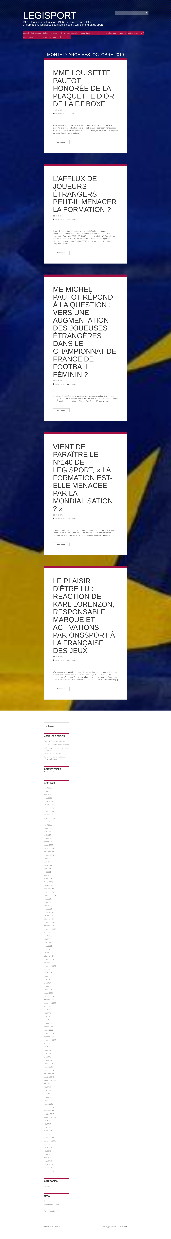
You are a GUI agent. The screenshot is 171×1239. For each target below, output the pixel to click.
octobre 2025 (49, 815)
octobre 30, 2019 (60, 110)
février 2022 (48, 949)
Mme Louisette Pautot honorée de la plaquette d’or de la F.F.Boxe (83, 88)
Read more (61, 142)
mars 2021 (48, 986)
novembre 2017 (50, 1111)
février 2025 (48, 842)
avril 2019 (47, 1057)
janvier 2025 (48, 845)
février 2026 (48, 801)
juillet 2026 (48, 788)
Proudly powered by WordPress (114, 1227)
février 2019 (48, 1064)
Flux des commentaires (52, 1208)
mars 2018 (48, 1097)
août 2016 (47, 1144)
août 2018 (47, 1084)
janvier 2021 (48, 993)
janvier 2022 (48, 953)
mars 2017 (48, 1131)
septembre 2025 (50, 818)
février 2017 (48, 1134)
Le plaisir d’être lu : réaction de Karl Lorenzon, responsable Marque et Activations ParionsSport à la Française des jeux (84, 616)
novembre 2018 (50, 1074)
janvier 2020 (48, 1030)
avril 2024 (47, 875)
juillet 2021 (48, 973)
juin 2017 (47, 1124)
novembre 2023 (50, 892)
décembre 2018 (50, 1070)
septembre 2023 (50, 895)
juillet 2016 (48, 1148)
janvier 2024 (48, 885)
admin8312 (73, 113)
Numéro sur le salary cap (53, 753)
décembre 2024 (50, 848)
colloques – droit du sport (107, 33)
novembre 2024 (50, 852)
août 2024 (47, 862)
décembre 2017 (50, 1107)
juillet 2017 (48, 1121)
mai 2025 (47, 832)
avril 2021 (47, 983)
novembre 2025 (50, 811)
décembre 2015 (50, 1171)
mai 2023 (47, 902)
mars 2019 (48, 1060)
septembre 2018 (50, 1080)
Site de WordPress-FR (52, 1211)
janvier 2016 (48, 1168)
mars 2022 (48, 946)
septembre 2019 (50, 1040)
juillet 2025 (48, 825)
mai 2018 (47, 1090)
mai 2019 (47, 1053)
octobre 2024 (49, 855)
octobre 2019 (49, 1037)
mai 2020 (47, 1016)
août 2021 (47, 969)
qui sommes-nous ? (136, 33)
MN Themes (56, 1227)
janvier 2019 (48, 1067)
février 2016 (48, 1164)
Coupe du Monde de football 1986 (56, 744)
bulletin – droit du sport (52, 33)
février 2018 (48, 1100)
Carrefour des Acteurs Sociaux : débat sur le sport (55, 758)
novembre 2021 (50, 959)
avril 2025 (47, 835)
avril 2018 (47, 1094)
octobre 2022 (49, 926)
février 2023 (48, 912)
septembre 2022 (50, 929)
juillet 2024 (48, 865)
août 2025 (47, 821)
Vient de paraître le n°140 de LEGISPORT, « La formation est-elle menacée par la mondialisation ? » (83, 478)
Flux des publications (51, 1204)
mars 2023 (48, 909)
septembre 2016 (50, 1141)
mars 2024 (48, 879)
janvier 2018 (48, 1104)
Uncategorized (60, 113)
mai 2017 (47, 1127)
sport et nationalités (71, 33)
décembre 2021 (50, 956)
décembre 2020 (50, 996)
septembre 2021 (50, 966)
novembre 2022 (50, 922)
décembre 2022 (50, 919)
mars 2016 (48, 1161)
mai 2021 (47, 979)
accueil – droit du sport (32, 33)
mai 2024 (47, 872)
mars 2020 (48, 1023)
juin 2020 (47, 1013)
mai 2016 (47, 1154)
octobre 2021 (49, 963)
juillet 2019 (48, 1047)
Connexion (48, 1201)
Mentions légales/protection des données (53, 37)
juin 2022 (47, 939)
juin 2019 (47, 1050)
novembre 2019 (50, 1033)
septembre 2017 (50, 1117)
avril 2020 (47, 1020)
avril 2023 (47, 906)
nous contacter (29, 37)
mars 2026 (48, 798)
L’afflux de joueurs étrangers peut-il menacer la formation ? (85, 194)
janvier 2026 (48, 805)
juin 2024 (47, 869)
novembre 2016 (50, 1138)
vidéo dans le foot (88, 33)
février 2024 (48, 882)
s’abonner (123, 33)
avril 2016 (47, 1158)
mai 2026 (47, 791)
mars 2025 (48, 838)
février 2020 (48, 1027)
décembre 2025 (50, 808)
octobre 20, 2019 (60, 381)
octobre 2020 (49, 1000)
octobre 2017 (49, 1114)
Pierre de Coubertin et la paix (54, 741)
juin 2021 (47, 976)
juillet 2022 (48, 936)
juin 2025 (47, 828)
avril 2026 (47, 795)
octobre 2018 (49, 1077)
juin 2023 (47, 899)
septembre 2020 (50, 1003)
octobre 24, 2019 (60, 216)
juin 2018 (47, 1087)
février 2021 (48, 990)
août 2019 (47, 1043)
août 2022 (47, 932)
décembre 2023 (50, 889)
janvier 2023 (48, 916)
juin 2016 (47, 1151)
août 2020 (47, 1006)
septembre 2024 (50, 859)
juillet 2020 (48, 1010)
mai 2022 (47, 943)
